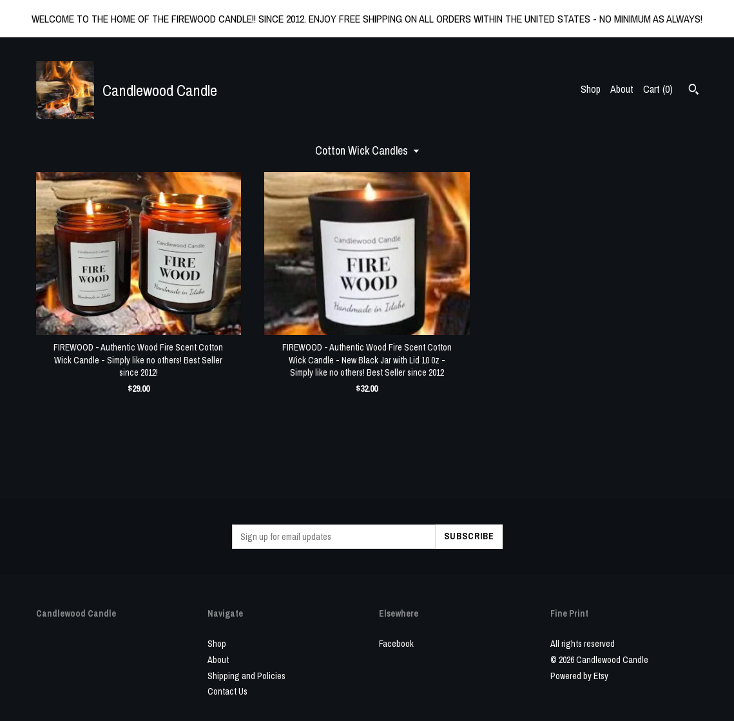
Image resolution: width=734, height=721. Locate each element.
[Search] (694, 91)
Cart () (658, 89)
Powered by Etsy (579, 676)
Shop (591, 89)
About (621, 89)
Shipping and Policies (246, 676)
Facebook (396, 643)
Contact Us (227, 691)
